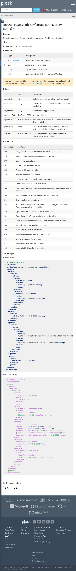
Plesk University (38, 561)
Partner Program (62, 533)
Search (36, 10)
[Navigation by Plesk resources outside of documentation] (73, 3)
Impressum (9, 547)
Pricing (23, 530)
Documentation (40, 530)
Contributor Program (63, 530)
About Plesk (9, 530)
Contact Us (38, 539)
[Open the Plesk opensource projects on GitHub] (52, 521)
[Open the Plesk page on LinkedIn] (43, 521)
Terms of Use (10, 539)
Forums (35, 558)
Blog (33, 555)
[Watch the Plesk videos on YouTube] (48, 521)
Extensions (25, 533)
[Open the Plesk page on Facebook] (34, 521)
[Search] (16, 10)
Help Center (38, 533)
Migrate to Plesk (40, 536)
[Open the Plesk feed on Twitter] (39, 521)
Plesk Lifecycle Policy (42, 542)
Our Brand (9, 533)
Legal (7, 542)
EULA (7, 536)
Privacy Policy (10, 544)
